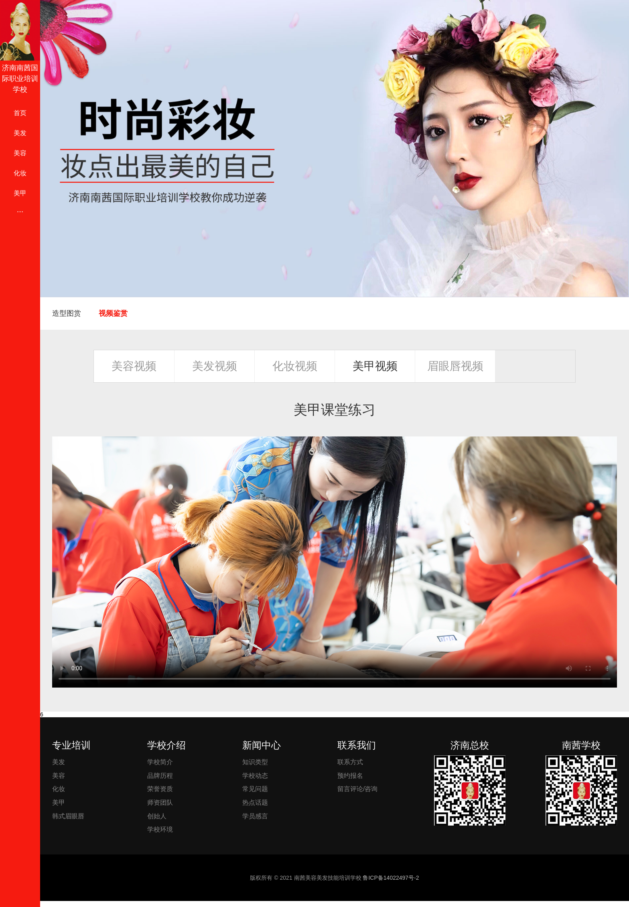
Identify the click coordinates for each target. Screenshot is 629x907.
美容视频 (134, 366)
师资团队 (160, 802)
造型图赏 (66, 313)
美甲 (20, 193)
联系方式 (350, 762)
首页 (20, 113)
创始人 (156, 816)
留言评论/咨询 (357, 788)
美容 (20, 153)
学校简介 (160, 762)
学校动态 (255, 775)
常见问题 (255, 788)
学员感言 (255, 816)
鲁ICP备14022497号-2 (391, 878)
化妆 (20, 173)
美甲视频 (375, 366)
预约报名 (350, 775)
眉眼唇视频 (455, 366)
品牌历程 (160, 775)
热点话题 (255, 802)
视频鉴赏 (113, 313)
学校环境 (160, 829)
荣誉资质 (160, 788)
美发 (20, 133)
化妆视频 (294, 366)
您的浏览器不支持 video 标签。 (334, 562)
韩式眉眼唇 (68, 816)
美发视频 (214, 366)
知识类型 (255, 762)
